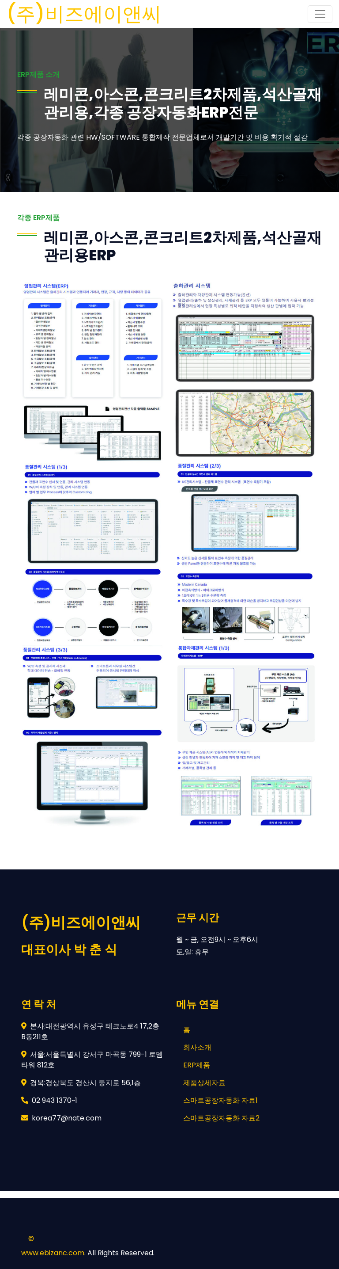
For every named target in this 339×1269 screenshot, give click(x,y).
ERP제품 (196, 1065)
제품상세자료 (204, 1083)
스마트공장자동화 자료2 (221, 1118)
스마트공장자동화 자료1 (220, 1100)
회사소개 (197, 1047)
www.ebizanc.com (52, 1253)
